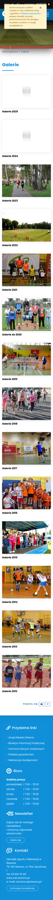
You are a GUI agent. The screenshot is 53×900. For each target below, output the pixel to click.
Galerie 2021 (9, 290)
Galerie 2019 (9, 379)
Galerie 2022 (10, 245)
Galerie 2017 (9, 468)
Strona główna (10, 51)
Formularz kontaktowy (22, 888)
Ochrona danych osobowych (26, 749)
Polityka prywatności (21, 754)
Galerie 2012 (9, 691)
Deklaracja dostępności (23, 760)
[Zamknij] (40, 7)
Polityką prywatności (30, 13)
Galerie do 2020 (12, 334)
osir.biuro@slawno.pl (28, 881)
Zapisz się (15, 840)
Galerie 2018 (9, 423)
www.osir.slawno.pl (18, 878)
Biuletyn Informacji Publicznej (26, 743)
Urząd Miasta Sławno (21, 737)
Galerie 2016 (9, 513)
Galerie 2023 (10, 200)
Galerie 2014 (10, 602)
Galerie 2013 (9, 646)
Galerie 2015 (9, 557)
